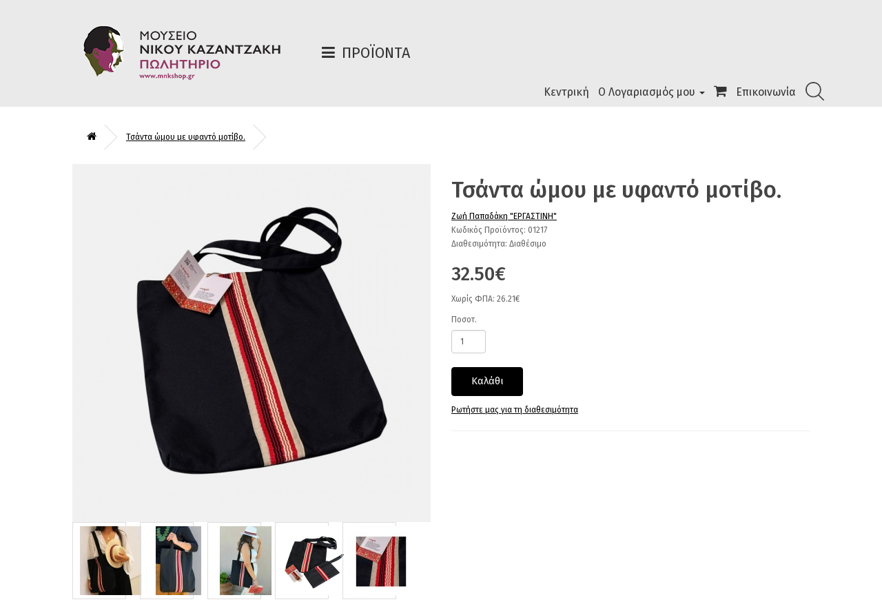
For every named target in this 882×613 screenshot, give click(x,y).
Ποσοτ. (464, 319)
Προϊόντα (376, 52)
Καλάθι (487, 381)
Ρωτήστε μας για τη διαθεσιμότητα (514, 410)
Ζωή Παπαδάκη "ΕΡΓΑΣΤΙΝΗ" (504, 216)
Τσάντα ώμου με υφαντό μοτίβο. (185, 137)
